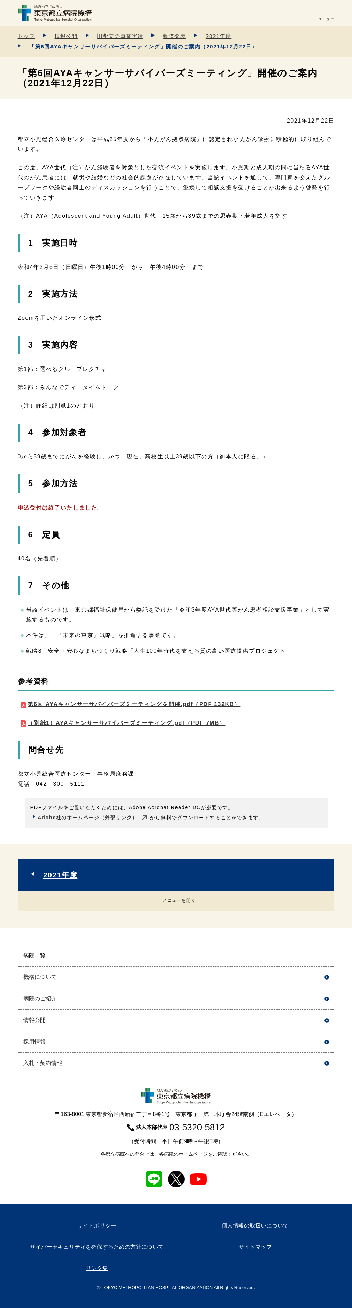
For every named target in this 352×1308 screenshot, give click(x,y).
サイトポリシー (96, 1226)
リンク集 (97, 1268)
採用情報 (34, 1042)
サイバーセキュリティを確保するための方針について (97, 1247)
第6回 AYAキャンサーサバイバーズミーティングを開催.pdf (134, 704)
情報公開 (66, 36)
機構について (40, 977)
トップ (26, 36)
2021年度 (218, 36)
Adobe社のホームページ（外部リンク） (88, 817)
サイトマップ (255, 1247)
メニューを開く (179, 900)
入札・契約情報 (42, 1063)
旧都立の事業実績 (120, 36)
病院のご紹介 (40, 998)
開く (326, 955)
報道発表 (174, 36)
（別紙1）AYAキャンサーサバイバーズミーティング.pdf (126, 723)
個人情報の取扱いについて (255, 1226)
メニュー (326, 19)
